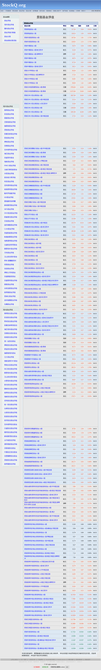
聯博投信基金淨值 (10, 313)
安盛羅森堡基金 (9, 276)
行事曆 (78, 11)
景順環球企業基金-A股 (31, 363)
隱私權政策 (79, 659)
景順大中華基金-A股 (31, 70)
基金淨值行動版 (9, 32)
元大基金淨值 (8, 357)
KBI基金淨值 (8, 197)
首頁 (2, 11)
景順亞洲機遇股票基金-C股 (33, 198)
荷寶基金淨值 (8, 264)
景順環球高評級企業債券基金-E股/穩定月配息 (39, 553)
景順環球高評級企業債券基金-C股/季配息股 (38, 536)
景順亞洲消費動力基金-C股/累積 (35, 157)
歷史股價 (15, 11)
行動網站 (40, 659)
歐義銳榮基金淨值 (10, 237)
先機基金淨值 (8, 304)
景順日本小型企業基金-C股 (33, 112)
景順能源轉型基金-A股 (31, 441)
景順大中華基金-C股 (31, 83)
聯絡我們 (87, 659)
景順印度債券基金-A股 (31, 632)
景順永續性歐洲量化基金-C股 (34, 334)
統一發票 (23, 659)
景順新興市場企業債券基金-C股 (34, 611)
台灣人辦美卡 (15, 659)
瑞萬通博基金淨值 (10, 241)
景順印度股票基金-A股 (31, 37)
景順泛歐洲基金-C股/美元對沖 (34, 268)
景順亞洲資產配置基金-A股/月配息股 (36, 165)
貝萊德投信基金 (9, 448)
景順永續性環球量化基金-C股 (34, 380)
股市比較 (42, 11)
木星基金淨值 (8, 173)
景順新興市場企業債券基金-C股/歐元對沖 (38, 615)
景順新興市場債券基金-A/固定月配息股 (37, 574)
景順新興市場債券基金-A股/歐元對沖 (36, 566)
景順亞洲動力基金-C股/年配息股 (35, 206)
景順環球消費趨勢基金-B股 (33, 433)
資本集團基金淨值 (10, 300)
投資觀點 (71, 11)
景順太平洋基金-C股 (31, 218)
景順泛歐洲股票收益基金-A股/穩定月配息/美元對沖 (41, 280)
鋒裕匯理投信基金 (10, 436)
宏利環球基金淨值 (10, 185)
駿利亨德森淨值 (9, 193)
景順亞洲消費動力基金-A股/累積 (35, 152)
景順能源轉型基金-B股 (31, 449)
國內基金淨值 (8, 28)
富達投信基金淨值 (10, 317)
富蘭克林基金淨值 (10, 134)
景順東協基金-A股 (30, 29)
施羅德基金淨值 (9, 126)
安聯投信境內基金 (10, 333)
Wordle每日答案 (50, 659)
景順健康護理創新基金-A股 (33, 462)
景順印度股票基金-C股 (31, 42)
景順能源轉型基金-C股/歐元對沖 (35, 457)
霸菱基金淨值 (8, 118)
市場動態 (8, 11)
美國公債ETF (57, 11)
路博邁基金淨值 (9, 292)
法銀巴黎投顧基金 (10, 169)
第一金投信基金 (9, 341)
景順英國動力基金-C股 (31, 342)
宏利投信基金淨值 (10, 400)
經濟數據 (35, 11)
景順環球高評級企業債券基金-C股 (35, 532)
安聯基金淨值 (8, 146)
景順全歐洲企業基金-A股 (32, 289)
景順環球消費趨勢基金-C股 (33, 437)
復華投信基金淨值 (10, 393)
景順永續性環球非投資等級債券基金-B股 (37, 508)
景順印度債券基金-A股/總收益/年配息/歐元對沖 (40, 640)
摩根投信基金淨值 (10, 345)
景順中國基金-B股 (30, 58)
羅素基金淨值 (8, 284)
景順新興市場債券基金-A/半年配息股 (36, 570)
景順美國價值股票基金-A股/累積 (35, 346)
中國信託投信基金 (10, 452)
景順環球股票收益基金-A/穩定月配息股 (37, 388)
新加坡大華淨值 (9, 177)
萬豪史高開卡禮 (23, 661)
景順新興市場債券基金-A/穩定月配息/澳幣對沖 (39, 582)
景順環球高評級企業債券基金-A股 (35, 524)
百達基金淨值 (8, 221)
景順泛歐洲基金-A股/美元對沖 (34, 252)
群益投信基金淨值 (10, 349)
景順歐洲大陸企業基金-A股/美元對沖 (36, 227)
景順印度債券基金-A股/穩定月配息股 (36, 636)
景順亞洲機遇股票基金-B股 (33, 194)
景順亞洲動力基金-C (31, 210)
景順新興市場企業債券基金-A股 (34, 594)
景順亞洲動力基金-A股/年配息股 (35, 202)
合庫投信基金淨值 (10, 408)
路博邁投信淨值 (9, 464)
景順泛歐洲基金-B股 (31, 256)
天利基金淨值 (8, 253)
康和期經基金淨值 (10, 444)
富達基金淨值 (8, 114)
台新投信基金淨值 (10, 412)
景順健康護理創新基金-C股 (33, 466)
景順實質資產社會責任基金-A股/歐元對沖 (38, 474)
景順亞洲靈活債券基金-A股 (33, 619)
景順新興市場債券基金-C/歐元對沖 (35, 590)
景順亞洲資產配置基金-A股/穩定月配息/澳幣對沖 (40, 173)
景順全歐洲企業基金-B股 (32, 301)
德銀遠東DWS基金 (10, 361)
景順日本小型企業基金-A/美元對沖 (35, 103)
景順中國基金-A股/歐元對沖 (33, 50)
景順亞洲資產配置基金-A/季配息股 (35, 161)
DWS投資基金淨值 (10, 213)
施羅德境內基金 (9, 353)
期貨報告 (49, 11)
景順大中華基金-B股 (31, 79)
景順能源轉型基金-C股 (31, 453)
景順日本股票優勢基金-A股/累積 (35, 87)
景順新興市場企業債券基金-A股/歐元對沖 (38, 607)
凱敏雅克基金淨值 (10, 217)
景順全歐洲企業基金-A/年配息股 (35, 293)
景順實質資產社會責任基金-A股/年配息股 (38, 470)
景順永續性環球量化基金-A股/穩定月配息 (38, 375)
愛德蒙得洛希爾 (9, 201)
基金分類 (28, 11)
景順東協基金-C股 (30, 33)
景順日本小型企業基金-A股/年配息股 (36, 99)
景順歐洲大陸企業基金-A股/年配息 (35, 223)
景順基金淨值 (8, 130)
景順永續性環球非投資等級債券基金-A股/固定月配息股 (42, 490)
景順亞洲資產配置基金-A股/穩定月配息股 (38, 169)
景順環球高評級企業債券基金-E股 (35, 549)
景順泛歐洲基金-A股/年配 (32, 243)
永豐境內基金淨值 (10, 381)
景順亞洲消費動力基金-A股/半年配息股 (37, 148)
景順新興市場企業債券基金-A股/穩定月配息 (38, 603)
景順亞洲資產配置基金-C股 (33, 181)
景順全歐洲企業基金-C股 (32, 305)
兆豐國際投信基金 (10, 456)
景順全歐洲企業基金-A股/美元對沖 (35, 297)
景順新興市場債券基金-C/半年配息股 (36, 586)
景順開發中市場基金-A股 (32, 355)
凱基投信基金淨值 (10, 416)
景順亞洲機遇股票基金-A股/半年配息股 (37, 185)
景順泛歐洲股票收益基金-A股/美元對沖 (37, 276)
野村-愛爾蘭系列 (9, 260)
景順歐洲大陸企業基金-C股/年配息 (35, 231)
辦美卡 (83, 11)
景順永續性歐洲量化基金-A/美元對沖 (36, 322)
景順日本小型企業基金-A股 (33, 95)
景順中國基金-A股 (30, 46)
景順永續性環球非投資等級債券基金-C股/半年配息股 (41, 516)
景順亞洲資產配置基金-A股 (33, 177)
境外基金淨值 (8, 24)
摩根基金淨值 (8, 142)
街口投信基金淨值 (10, 369)
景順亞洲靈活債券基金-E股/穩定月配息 (37, 628)
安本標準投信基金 (10, 424)
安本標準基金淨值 (10, 150)
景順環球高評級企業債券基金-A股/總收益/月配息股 (41, 528)
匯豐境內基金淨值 (10, 373)
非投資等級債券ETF (71, 661)
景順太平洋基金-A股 (31, 214)
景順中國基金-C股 (30, 62)
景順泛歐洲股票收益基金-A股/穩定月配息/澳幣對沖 (41, 285)
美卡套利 (30, 661)
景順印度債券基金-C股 (31, 644)
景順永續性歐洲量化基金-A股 (34, 313)
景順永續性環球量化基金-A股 (34, 371)
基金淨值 (21, 11)
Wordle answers (61, 659)
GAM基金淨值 (8, 229)
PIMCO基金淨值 (9, 165)
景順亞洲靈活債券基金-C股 (33, 623)
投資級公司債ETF (60, 661)
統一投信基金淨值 (10, 404)
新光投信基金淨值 (10, 385)
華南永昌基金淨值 (10, 365)
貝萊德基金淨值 (9, 122)
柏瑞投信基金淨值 (10, 337)
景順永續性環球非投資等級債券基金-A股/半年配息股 (41, 486)
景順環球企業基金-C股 (31, 367)
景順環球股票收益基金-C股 (33, 396)
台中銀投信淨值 (9, 440)
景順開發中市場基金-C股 (32, 359)
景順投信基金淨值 (10, 460)
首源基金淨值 (8, 268)
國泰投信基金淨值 (10, 389)
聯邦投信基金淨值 (10, 432)
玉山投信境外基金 (10, 257)
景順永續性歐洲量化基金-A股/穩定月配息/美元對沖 (41, 326)
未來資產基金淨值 (10, 288)
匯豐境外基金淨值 (10, 249)
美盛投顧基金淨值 (10, 233)
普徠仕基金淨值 (9, 296)
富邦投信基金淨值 (10, 420)
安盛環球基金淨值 (10, 280)
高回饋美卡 (43, 661)
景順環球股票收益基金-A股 (33, 384)
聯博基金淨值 (8, 110)
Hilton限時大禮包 (51, 661)
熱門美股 (65, 11)
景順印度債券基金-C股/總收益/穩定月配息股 (39, 648)
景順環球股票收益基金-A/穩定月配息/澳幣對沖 (39, 392)
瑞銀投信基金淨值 (10, 396)
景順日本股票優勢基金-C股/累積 (35, 91)
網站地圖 (71, 659)
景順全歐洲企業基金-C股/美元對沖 (35, 309)
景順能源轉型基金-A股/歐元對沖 (35, 445)
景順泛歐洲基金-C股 (31, 260)
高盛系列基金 (8, 158)
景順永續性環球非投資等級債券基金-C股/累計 (39, 512)
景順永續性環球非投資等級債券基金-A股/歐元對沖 (41, 495)
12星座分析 (32, 659)
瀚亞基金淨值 (8, 154)
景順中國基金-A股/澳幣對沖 (33, 54)
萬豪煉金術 (36, 661)
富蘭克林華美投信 (10, 325)
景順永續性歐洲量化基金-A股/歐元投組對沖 (38, 318)
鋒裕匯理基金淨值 (10, 205)
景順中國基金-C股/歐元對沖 (33, 66)
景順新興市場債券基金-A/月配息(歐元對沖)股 (39, 561)
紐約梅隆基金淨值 (10, 225)
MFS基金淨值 (8, 209)
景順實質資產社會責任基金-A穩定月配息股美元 (40, 482)
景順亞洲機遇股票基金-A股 (33, 190)
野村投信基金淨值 (10, 321)
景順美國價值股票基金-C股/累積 (35, 351)
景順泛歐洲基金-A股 (31, 239)
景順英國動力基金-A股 (31, 338)
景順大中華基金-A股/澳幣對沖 (34, 75)
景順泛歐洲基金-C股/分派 (32, 264)
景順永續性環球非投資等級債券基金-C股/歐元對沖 (41, 520)
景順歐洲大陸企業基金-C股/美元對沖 (36, 235)
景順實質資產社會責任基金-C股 (34, 478)
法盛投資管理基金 (10, 245)
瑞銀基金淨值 (8, 161)
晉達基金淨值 (8, 138)
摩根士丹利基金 (9, 272)
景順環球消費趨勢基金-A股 (33, 428)
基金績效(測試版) (10, 40)
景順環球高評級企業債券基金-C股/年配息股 (38, 541)
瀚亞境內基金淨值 (10, 329)
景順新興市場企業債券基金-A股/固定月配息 (38, 599)
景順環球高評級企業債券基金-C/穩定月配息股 (39, 545)
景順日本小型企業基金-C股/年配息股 (36, 116)
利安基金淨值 (8, 181)
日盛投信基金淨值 (10, 428)
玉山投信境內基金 (10, 377)
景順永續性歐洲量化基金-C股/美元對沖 (37, 330)
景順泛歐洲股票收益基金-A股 (34, 272)
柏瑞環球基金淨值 (10, 189)
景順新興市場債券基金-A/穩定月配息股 (37, 578)
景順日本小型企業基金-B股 (33, 108)
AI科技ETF (79, 661)
